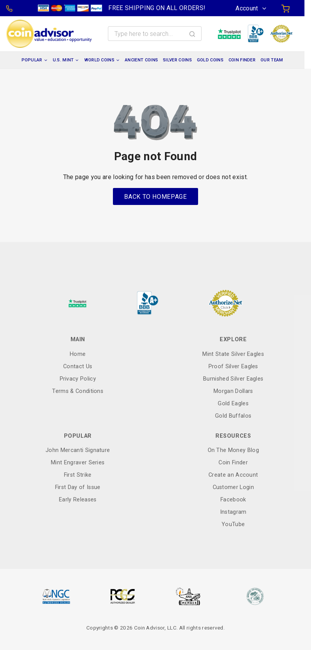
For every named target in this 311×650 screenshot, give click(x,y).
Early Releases (77, 499)
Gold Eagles (233, 403)
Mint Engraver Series (77, 462)
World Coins (99, 60)
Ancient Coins (141, 60)
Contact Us (77, 366)
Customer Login (233, 487)
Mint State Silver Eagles (233, 354)
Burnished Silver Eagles (233, 379)
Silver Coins (177, 60)
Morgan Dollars (233, 391)
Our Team (272, 60)
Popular (32, 60)
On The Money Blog (233, 450)
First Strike (78, 475)
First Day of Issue (78, 487)
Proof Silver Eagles (233, 366)
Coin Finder (242, 60)
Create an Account (233, 475)
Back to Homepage (155, 196)
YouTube (233, 524)
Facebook (233, 499)
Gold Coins (210, 60)
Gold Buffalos (233, 416)
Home (78, 354)
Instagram (233, 512)
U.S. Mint (63, 60)
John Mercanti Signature (77, 450)
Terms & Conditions (77, 391)
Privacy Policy (78, 379)
